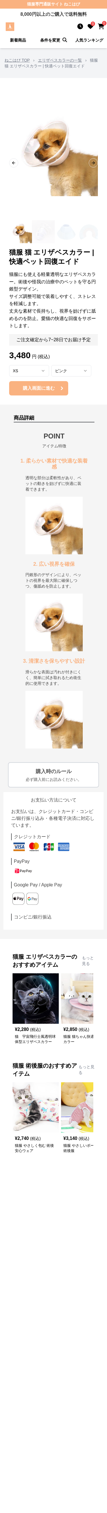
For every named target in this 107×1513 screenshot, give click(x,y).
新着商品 (18, 40)
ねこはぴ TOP (17, 60)
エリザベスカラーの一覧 (60, 60)
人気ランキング (89, 40)
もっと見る (88, 961)
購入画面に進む (44, 388)
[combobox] (29, 371)
